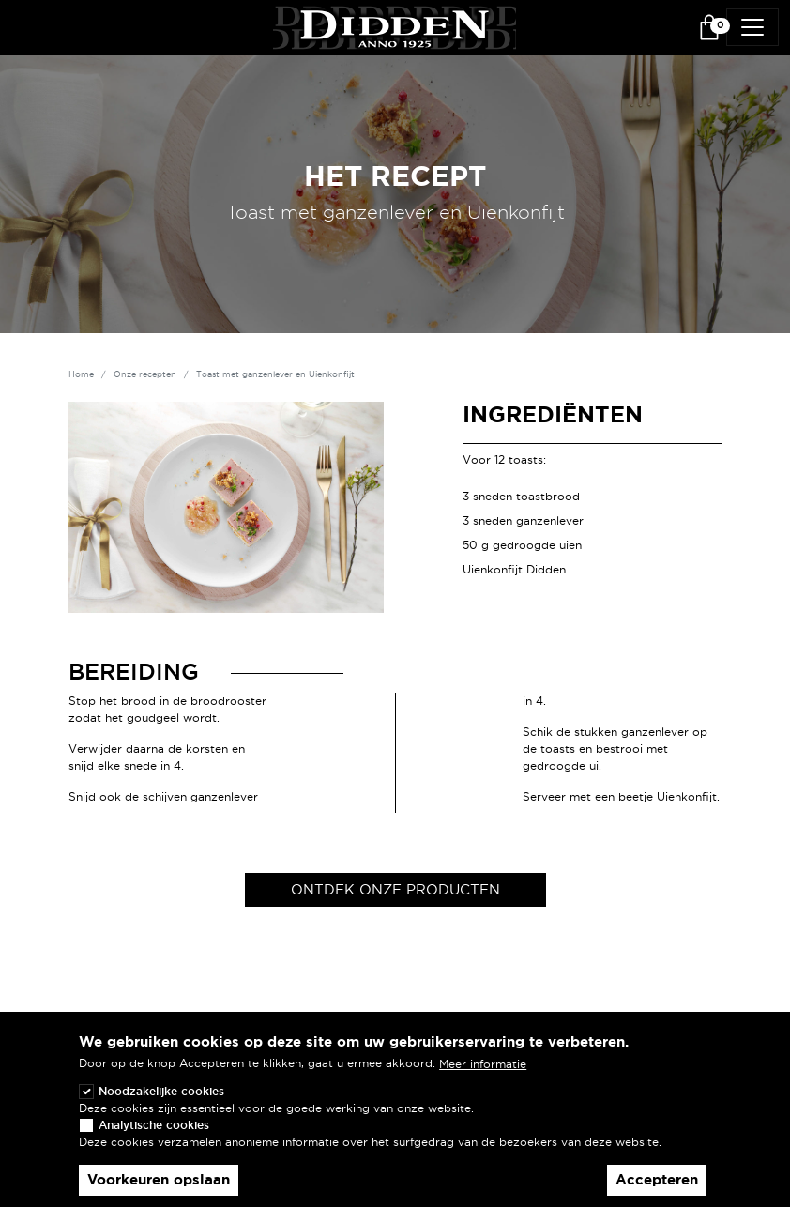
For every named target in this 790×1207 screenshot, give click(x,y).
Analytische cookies (154, 1135)
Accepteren (656, 1190)
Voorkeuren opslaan (158, 1190)
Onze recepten (145, 374)
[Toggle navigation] (752, 27)
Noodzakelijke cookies (161, 1101)
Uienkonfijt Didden (514, 569)
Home (81, 374)
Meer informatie (482, 1074)
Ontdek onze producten (395, 889)
